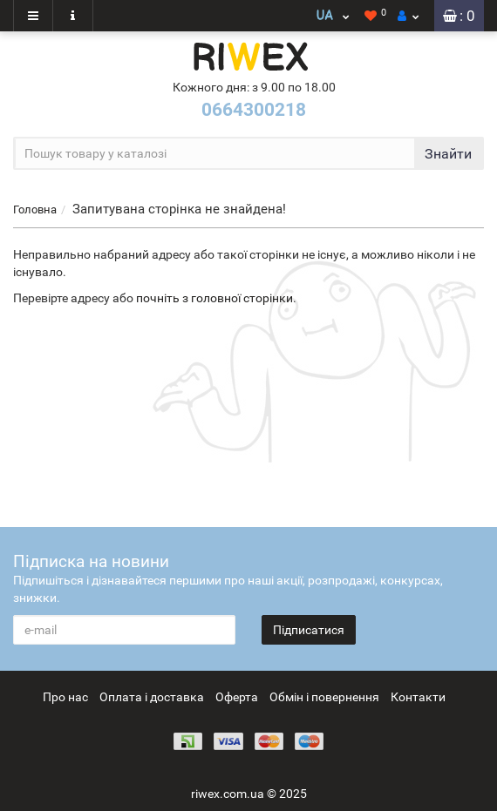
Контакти (418, 697)
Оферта (236, 697)
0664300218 (253, 109)
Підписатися (308, 630)
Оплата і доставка (151, 697)
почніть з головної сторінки (214, 298)
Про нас (65, 697)
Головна (35, 209)
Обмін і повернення (324, 697)
